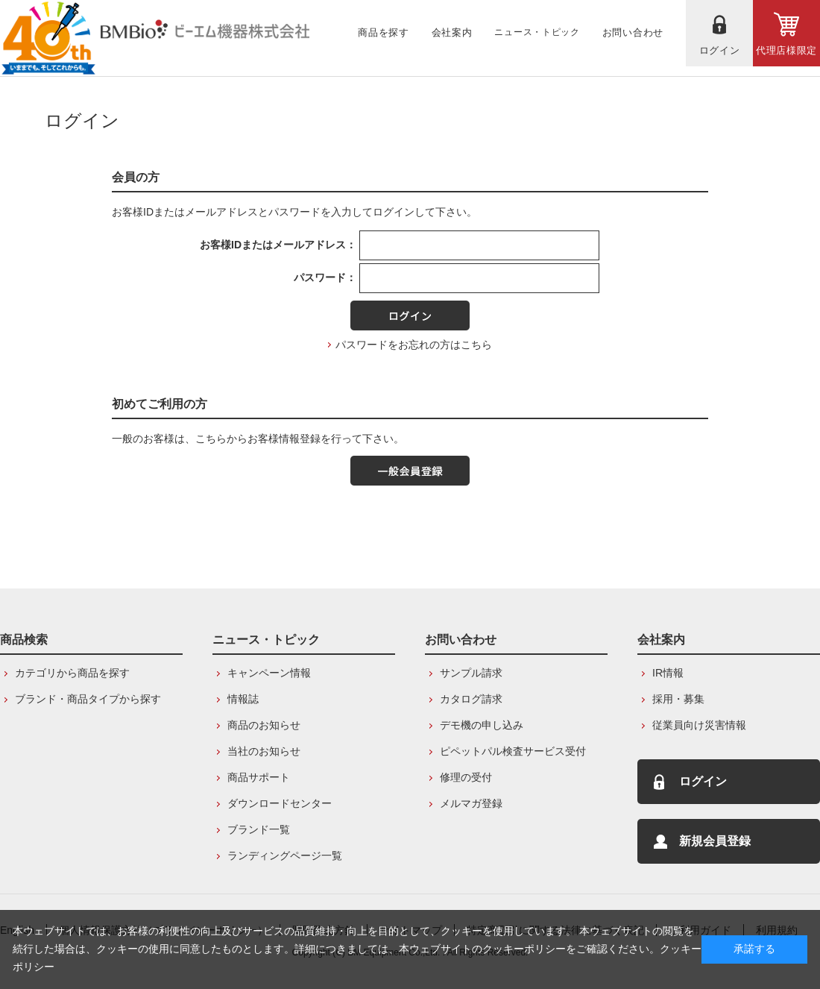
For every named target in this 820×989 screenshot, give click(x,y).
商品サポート (258, 777)
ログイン (703, 781)
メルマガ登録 (471, 803)
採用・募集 (678, 699)
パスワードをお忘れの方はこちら (413, 345)
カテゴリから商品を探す (72, 673)
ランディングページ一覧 (284, 855)
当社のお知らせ (263, 751)
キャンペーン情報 (269, 673)
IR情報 (668, 673)
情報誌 (243, 699)
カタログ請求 (471, 699)
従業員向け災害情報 (699, 725)
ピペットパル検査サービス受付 (513, 751)
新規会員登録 (715, 841)
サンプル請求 (471, 673)
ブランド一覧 (258, 829)
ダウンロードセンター (279, 803)
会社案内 (661, 639)
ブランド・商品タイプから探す (88, 699)
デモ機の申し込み (481, 725)
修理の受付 (466, 777)
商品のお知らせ (263, 725)
